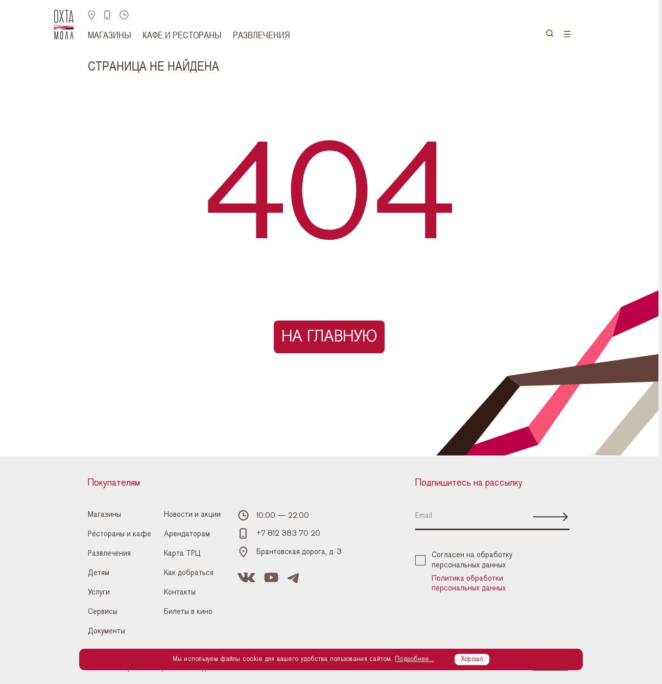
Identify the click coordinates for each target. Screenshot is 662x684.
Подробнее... (414, 659)
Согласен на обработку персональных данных (463, 559)
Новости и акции (192, 514)
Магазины (109, 34)
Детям (98, 573)
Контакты (180, 592)
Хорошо (472, 659)
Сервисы (102, 611)
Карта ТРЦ (182, 553)
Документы (106, 631)
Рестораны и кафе (119, 534)
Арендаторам (187, 534)
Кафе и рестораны (182, 34)
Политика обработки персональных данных (469, 583)
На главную (329, 336)
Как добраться (189, 573)
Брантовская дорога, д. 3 (299, 552)
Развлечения (261, 34)
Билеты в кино (188, 611)
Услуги (99, 592)
